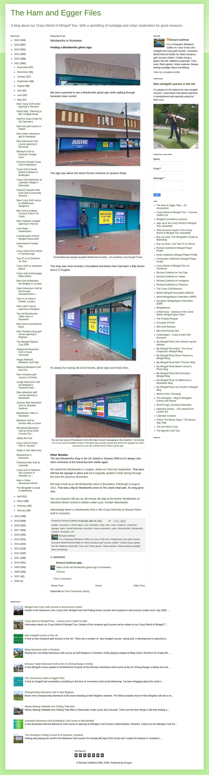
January (21, 510)
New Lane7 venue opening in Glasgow (28, 307)
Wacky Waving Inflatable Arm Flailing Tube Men (50, 706)
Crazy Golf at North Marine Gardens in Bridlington (27, 172)
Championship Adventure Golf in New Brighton (49, 692)
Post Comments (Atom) (77, 591)
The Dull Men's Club (167, 426)
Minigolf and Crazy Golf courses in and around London (53, 607)
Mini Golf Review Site (167, 331)
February (22, 505)
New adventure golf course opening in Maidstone (27, 395)
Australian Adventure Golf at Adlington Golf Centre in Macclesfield (59, 720)
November (23, 72)
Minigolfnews (163, 307)
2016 (17, 534)
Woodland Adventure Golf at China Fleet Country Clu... (28, 431)
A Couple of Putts (165, 322)
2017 (17, 530)
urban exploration (102, 528)
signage (55, 528)
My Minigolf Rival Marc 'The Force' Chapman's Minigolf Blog (174, 350)
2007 (17, 576)
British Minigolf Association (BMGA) (175, 292)
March (20, 501)
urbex (114, 528)
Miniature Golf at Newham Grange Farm (27, 154)
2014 (17, 544)
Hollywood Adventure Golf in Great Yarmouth (28, 352)
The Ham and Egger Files (56, 12)
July (19, 90)
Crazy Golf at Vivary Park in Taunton (27, 444)
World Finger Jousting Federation (174, 405)
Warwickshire (124, 528)
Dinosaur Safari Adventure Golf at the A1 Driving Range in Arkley (59, 664)
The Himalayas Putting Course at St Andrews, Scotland (54, 735)
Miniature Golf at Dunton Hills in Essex (29, 422)
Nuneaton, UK (67, 531)
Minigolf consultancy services (171, 219)
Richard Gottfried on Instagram (172, 280)
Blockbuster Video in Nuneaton (27, 414)
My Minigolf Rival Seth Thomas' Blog (175, 362)
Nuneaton (93, 525)
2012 (17, 553)
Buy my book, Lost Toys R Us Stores (175, 244)
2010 (17, 562)
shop (113, 525)
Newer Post (57, 585)
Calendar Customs (166, 415)
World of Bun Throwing (168, 394)
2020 (17, 516)
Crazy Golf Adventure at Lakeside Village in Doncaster (29, 182)
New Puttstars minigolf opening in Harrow (28, 222)
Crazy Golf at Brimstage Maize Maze (29, 275)
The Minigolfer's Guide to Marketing (28, 489)
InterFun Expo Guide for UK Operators (29, 120)
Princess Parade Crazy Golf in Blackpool (29, 163)
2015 (17, 539)
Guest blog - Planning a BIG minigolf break (29, 112)
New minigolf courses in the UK (174, 83)
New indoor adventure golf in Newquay (28, 135)
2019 (17, 521)
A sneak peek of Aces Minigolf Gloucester (28, 237)
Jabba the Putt (24, 438)
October (21, 76)
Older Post (139, 585)
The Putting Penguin (167, 318)
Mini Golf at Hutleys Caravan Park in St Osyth (27, 213)
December (23, 67)
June (20, 95)
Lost (86, 525)
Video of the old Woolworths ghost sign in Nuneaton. (84, 567)
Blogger (128, 762)
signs (62, 528)
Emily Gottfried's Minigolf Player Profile (176, 254)
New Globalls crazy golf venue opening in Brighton (29, 334)
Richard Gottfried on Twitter (170, 276)
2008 (17, 571)
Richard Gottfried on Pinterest (172, 284)
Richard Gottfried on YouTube (172, 272)
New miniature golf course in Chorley (27, 376)
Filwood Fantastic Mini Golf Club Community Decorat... (29, 193)
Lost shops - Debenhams (24, 230)
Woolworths (137, 528)
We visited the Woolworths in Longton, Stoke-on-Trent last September (90, 469)
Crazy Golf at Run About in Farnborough (29, 252)
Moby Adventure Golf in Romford (42, 649)
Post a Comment (62, 578)
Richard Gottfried (66, 562)
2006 (17, 581)
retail (102, 525)
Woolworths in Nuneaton (24, 456)
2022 (17, 58)
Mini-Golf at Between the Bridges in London (29, 282)
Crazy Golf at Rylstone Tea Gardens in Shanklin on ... (28, 473)
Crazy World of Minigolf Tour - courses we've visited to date (56, 621)
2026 (17, 40)
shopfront (121, 525)
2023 (17, 54)
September (23, 81)
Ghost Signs (77, 525)
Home (98, 585)
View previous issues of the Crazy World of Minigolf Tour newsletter (174, 231)
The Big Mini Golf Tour (168, 430)
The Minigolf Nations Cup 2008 (27, 343)
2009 (17, 567)
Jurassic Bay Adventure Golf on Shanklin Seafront (29, 405)
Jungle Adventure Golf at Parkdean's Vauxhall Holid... (28, 385)
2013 (17, 548)
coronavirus (64, 525)
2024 (17, 49)
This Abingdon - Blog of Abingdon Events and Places (174, 399)
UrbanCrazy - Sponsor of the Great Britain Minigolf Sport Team (174, 313)
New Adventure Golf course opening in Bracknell (27, 144)
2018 (17, 525)
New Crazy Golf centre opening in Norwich (28, 105)
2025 (17, 44)
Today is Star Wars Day (29, 450)
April (19, 496)
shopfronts (132, 525)
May (19, 99)
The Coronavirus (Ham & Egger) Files (45, 678)
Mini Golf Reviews (166, 326)
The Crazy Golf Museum (169, 288)
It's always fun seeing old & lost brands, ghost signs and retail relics (89, 367)
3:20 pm (60, 571)
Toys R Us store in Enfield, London (26, 300)
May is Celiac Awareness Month (27, 482)
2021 (17, 63)
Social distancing (74, 528)
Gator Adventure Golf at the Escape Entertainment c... (29, 291)
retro (108, 525)
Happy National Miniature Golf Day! (28, 361)
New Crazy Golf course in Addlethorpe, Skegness (29, 203)
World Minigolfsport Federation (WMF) (176, 296)
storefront (87, 528)
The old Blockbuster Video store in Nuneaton (27, 316)
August (21, 86)
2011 (17, 558)
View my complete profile (166, 72)
